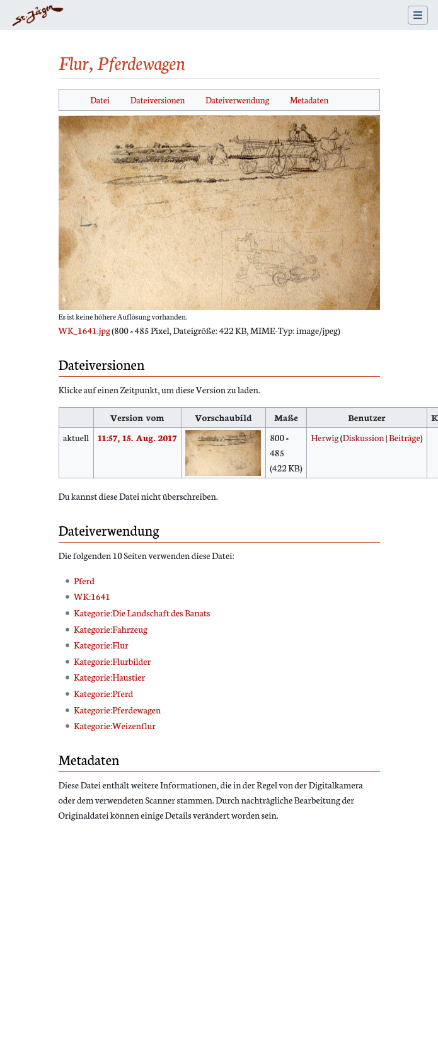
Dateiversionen (157, 99)
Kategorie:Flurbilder (112, 661)
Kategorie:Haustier (109, 677)
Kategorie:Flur (101, 644)
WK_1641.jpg (84, 330)
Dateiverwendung (237, 99)
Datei (100, 99)
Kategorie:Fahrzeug (110, 629)
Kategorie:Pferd (103, 693)
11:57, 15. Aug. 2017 (137, 437)
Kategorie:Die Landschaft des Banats (142, 612)
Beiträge (404, 437)
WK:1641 (92, 596)
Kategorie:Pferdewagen (117, 709)
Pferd (84, 580)
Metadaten (309, 99)
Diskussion (363, 437)
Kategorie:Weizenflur (115, 725)
